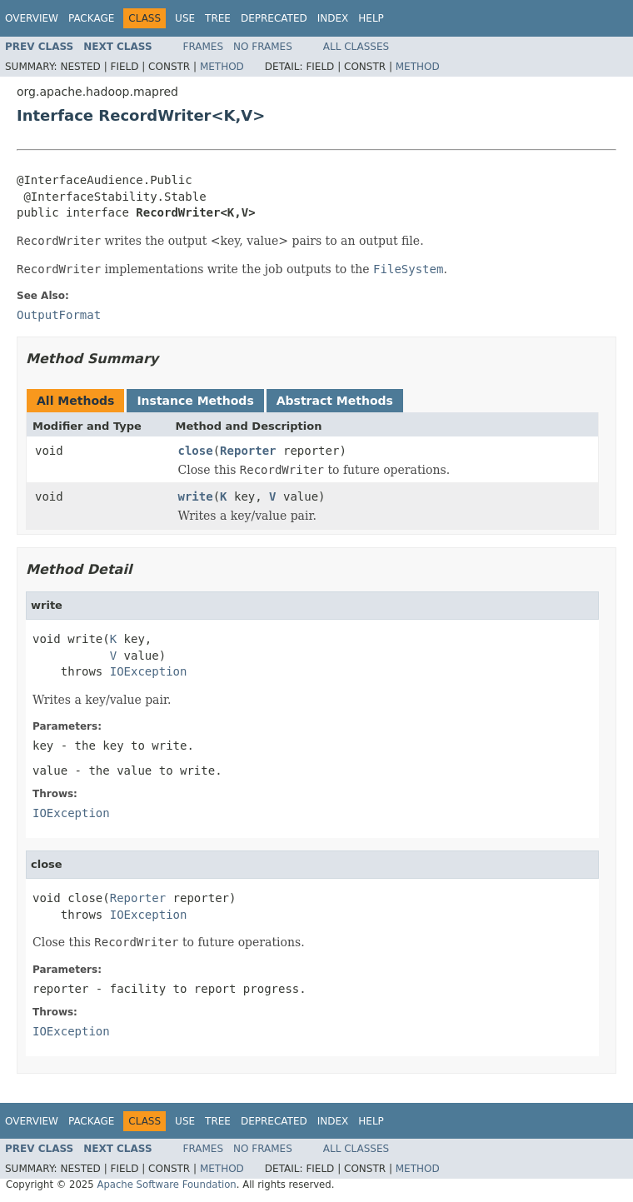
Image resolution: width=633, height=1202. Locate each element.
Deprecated (274, 18)
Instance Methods (195, 400)
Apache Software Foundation (166, 1184)
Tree (218, 18)
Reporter (248, 450)
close (195, 450)
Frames (203, 46)
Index (333, 18)
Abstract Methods (335, 400)
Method (222, 66)
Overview (31, 18)
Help (371, 18)
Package (91, 18)
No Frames (262, 46)
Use (185, 18)
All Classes (356, 46)
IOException (148, 671)
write (195, 496)
